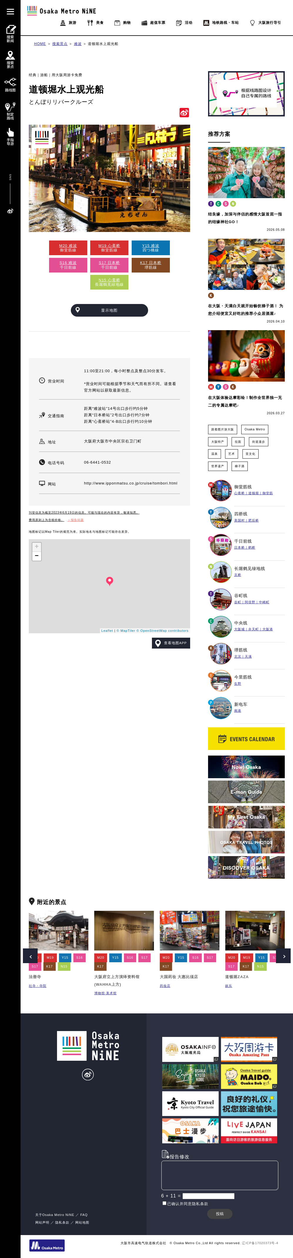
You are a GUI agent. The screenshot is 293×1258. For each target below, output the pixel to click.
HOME (40, 44)
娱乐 (228, 986)
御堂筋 (267, 493)
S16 (79, 957)
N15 (64, 966)
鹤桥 (251, 547)
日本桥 (239, 547)
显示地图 (109, 310)
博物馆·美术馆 (105, 993)
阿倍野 (250, 602)
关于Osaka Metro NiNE (54, 1215)
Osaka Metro (255, 429)
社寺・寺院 (37, 986)
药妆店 (165, 986)
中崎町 (264, 602)
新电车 (240, 704)
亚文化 (250, 453)
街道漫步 (258, 441)
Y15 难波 (150, 245)
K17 (49, 966)
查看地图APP (175, 643)
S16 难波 (68, 262)
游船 (44, 75)
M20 (100, 957)
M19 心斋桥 (109, 245)
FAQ (84, 1215)
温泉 (214, 453)
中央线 (240, 623)
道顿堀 (253, 493)
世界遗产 (217, 466)
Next (283, 955)
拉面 (238, 441)
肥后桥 (253, 520)
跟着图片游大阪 (222, 429)
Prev (30, 955)
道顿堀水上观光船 (103, 44)
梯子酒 (240, 466)
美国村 (239, 520)
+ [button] (37, 547)
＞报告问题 (76, 520)
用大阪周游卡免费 (67, 75)
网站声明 (42, 1222)
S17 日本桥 (109, 262)
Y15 (65, 957)
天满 (248, 656)
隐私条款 (62, 1222)
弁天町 (253, 629)
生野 (237, 683)
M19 (50, 957)
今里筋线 (243, 677)
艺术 (231, 453)
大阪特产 (217, 441)
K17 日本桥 (150, 262)
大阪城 (239, 629)
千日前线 (243, 541)
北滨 (237, 656)
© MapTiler (126, 630)
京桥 (237, 575)
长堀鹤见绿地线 (249, 568)
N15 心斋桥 (109, 280)
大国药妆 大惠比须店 (179, 977)
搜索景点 (60, 44)
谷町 (237, 602)
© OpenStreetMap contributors (162, 630)
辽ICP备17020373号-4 (260, 1243)
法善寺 (35, 977)
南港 (237, 710)
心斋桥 (239, 493)
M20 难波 (68, 245)
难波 (78, 44)
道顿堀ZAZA (237, 977)
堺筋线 (240, 650)
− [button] (37, 556)
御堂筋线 (243, 487)
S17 (35, 966)
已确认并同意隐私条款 (187, 1204)
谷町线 (240, 595)
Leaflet (107, 630)
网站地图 (82, 1222)
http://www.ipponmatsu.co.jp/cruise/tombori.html (131, 483)
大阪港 (267, 629)
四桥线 (240, 514)
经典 (32, 75)
